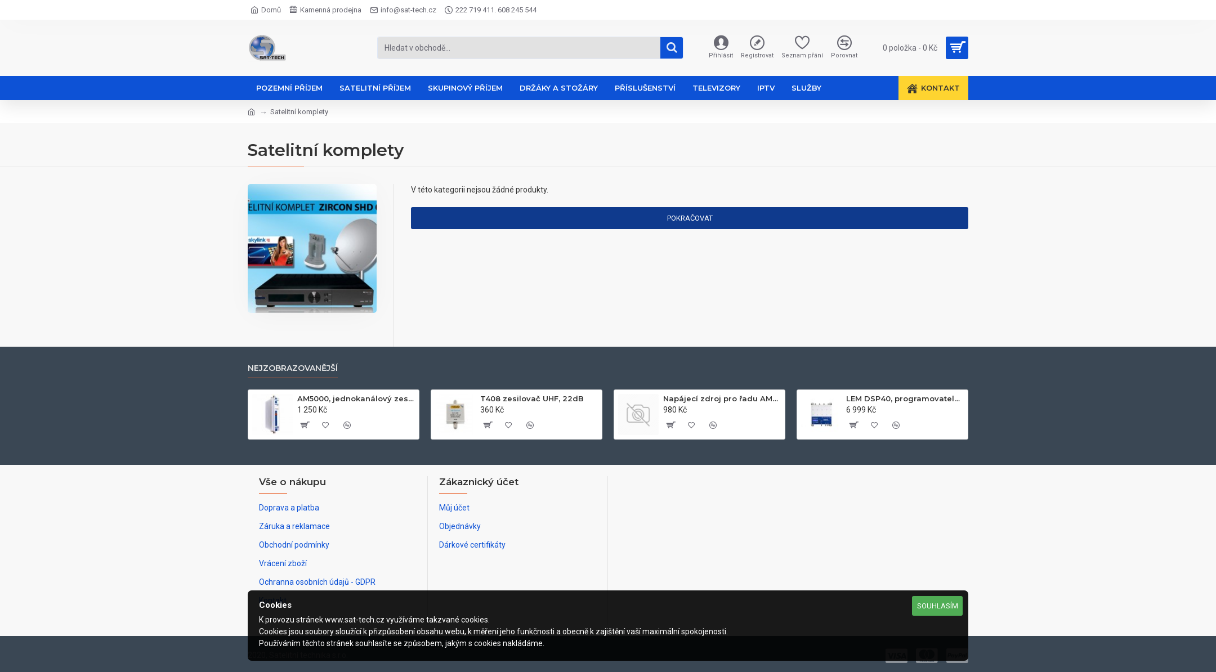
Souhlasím (937, 606)
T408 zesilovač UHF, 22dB (532, 398)
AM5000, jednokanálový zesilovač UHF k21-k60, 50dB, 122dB (356, 398)
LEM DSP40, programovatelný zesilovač (905, 398)
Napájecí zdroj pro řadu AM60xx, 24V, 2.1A (722, 398)
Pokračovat (690, 218)
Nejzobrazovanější (293, 368)
